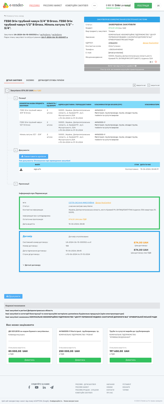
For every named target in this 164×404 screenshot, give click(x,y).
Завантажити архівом (33, 156)
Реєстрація (143, 5)
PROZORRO (34, 5)
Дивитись (30, 360)
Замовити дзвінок (113, 8)
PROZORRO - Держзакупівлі (85, 384)
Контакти (110, 390)
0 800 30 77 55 (112, 5)
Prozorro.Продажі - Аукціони (87, 390)
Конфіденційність (56, 401)
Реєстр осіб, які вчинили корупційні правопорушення (122, 69)
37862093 (113, 43)
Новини (109, 387)
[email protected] (116, 53)
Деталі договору (32, 265)
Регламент (127, 384)
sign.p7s (37, 169)
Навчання (110, 384)
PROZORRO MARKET (52, 5)
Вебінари (126, 387)
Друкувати (13, 296)
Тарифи (125, 390)
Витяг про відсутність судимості (122, 66)
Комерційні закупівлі (76, 5)
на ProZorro (45, 35)
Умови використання (71, 401)
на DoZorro (57, 35)
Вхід (127, 5)
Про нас (110, 393)
